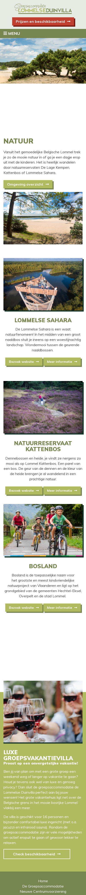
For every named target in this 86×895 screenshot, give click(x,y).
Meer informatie (59, 362)
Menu (11, 33)
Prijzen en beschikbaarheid (40, 21)
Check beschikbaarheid (34, 854)
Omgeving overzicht (25, 184)
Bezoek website (21, 362)
